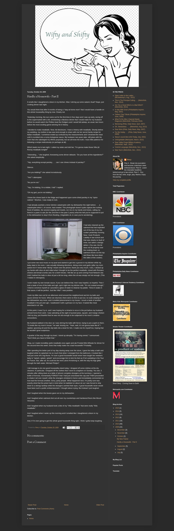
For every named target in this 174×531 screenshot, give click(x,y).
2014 (117, 411)
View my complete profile (122, 180)
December (121, 430)
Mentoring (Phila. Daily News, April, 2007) (130, 124)
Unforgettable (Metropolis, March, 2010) (129, 140)
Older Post (100, 505)
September (121, 446)
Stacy (129, 160)
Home (66, 505)
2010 (117, 424)
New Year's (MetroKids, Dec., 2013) (128, 150)
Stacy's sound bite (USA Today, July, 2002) (130, 137)
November (121, 433)
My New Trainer (122, 439)
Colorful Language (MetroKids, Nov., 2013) (130, 147)
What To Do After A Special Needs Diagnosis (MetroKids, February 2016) (128, 120)
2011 (117, 421)
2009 (117, 427)
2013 (117, 414)
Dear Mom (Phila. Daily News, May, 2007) (130, 129)
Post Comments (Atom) (45, 509)
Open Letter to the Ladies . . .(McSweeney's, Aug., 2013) (125, 96)
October (120, 436)
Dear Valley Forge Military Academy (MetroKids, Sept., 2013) (128, 143)
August (120, 449)
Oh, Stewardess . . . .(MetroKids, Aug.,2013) (131, 127)
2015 (117, 408)
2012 (117, 417)
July (119, 452)
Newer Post (32, 505)
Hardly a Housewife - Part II (127, 442)
